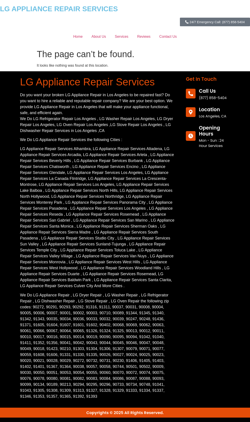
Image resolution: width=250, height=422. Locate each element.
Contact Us (168, 36)
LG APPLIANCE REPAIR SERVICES (59, 9)
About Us (98, 36)
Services (121, 36)
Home (78, 36)
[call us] (191, 93)
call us (207, 91)
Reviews (143, 36)
